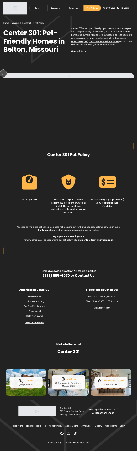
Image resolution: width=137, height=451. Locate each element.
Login (122, 425)
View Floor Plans (102, 307)
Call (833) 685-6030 (103, 413)
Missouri (15, 23)
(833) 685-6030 (56, 275)
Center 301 (27, 23)
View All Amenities (34, 322)
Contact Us (78, 51)
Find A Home (92, 8)
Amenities (86, 425)
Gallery (98, 425)
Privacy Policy (54, 442)
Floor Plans (17, 425)
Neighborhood (33, 425)
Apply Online (109, 8)
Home (6, 23)
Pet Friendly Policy (53, 425)
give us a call (106, 240)
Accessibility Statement (77, 442)
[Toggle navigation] (132, 8)
